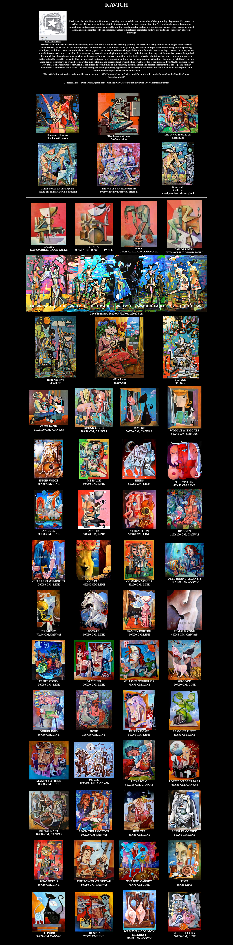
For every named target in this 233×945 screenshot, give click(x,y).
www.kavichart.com (53, 41)
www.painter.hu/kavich (157, 82)
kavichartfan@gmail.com (92, 82)
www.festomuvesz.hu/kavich (130, 82)
